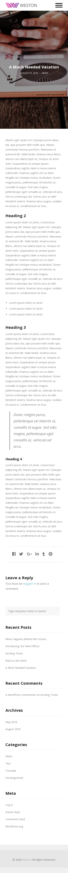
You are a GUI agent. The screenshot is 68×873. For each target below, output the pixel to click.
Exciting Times (14, 653)
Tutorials (10, 770)
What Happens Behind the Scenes (25, 639)
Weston (26, 859)
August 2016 (12, 729)
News (45, 73)
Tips (8, 763)
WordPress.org (14, 826)
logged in (29, 584)
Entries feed (12, 812)
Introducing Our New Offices (22, 646)
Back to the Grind (15, 660)
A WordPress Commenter (20, 695)
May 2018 (11, 722)
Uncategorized (14, 777)
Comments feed (15, 819)
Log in (9, 805)
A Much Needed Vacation (20, 667)
